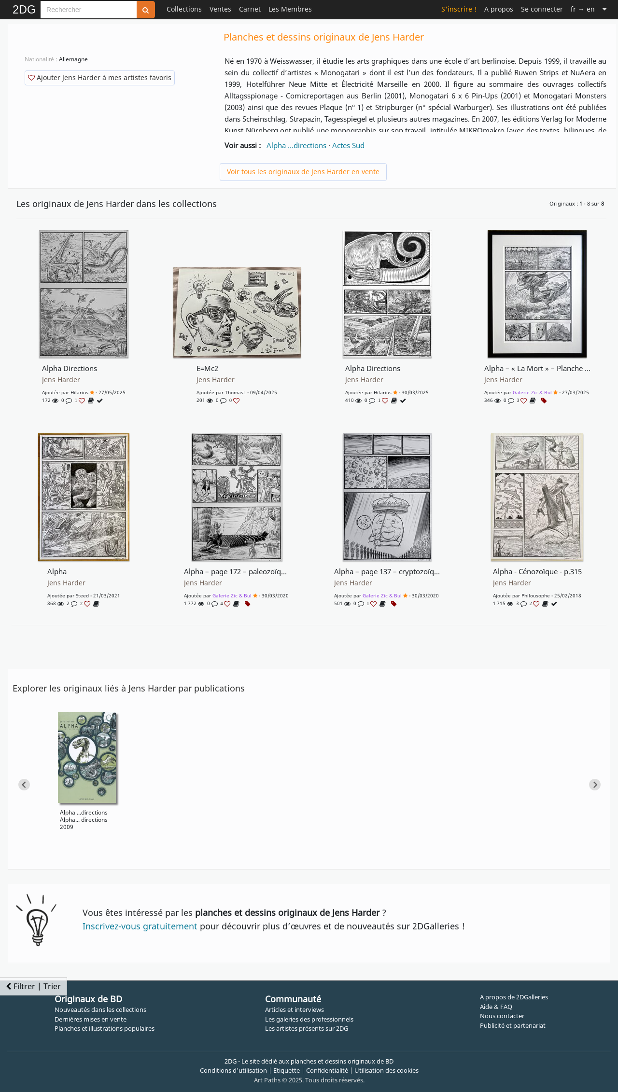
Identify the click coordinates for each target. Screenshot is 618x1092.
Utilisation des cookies (386, 1070)
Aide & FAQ (496, 1006)
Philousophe (535, 595)
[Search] (89, 9)
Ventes (220, 9)
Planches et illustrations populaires (104, 1028)
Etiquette (286, 1070)
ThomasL (235, 392)
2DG (24, 9)
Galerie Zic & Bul (532, 392)
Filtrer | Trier (33, 986)
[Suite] (604, 9)
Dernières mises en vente (90, 1019)
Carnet (250, 9)
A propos (498, 9)
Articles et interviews (294, 1009)
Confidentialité (327, 1070)
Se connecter (542, 9)
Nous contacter (502, 1015)
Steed (82, 595)
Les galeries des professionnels (309, 1019)
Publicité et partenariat (513, 1025)
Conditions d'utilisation (233, 1070)
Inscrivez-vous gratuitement (140, 926)
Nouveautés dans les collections (100, 1009)
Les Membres (290, 9)
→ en (583, 9)
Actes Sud (348, 145)
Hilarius (79, 392)
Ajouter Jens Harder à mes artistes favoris (99, 77)
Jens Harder (61, 379)
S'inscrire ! (459, 9)
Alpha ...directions (296, 145)
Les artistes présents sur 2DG (306, 1028)
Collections (184, 9)
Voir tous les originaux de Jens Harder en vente (303, 171)
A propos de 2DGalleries (514, 997)
